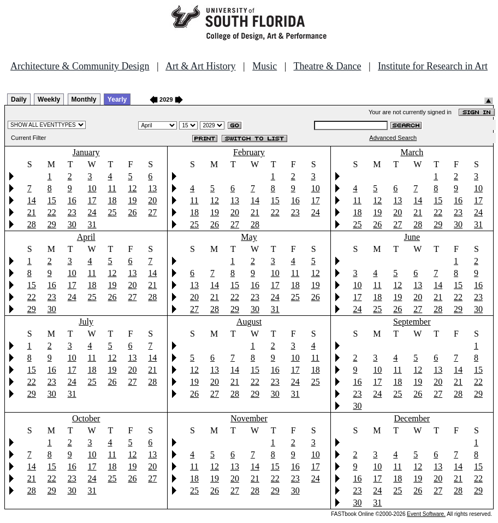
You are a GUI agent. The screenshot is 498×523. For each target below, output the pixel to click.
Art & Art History (200, 66)
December (412, 418)
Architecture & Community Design (79, 66)
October (86, 418)
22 (52, 212)
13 (152, 188)
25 (112, 212)
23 (72, 212)
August (249, 321)
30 (72, 224)
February (249, 152)
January (86, 152)
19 (132, 200)
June (412, 237)
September (411, 321)
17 (92, 200)
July (86, 321)
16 (72, 200)
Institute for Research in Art (433, 66)
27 (152, 212)
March (411, 152)
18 (112, 200)
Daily (19, 99)
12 (132, 188)
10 (92, 188)
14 (31, 200)
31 (92, 224)
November (249, 418)
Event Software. (426, 514)
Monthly (84, 99)
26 (132, 212)
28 (31, 224)
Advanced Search (393, 137)
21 (31, 212)
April (86, 237)
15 (52, 200)
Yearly (117, 99)
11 (112, 188)
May (249, 237)
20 (152, 200)
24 (92, 212)
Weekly (49, 99)
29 (52, 224)
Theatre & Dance (327, 66)
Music (264, 66)
